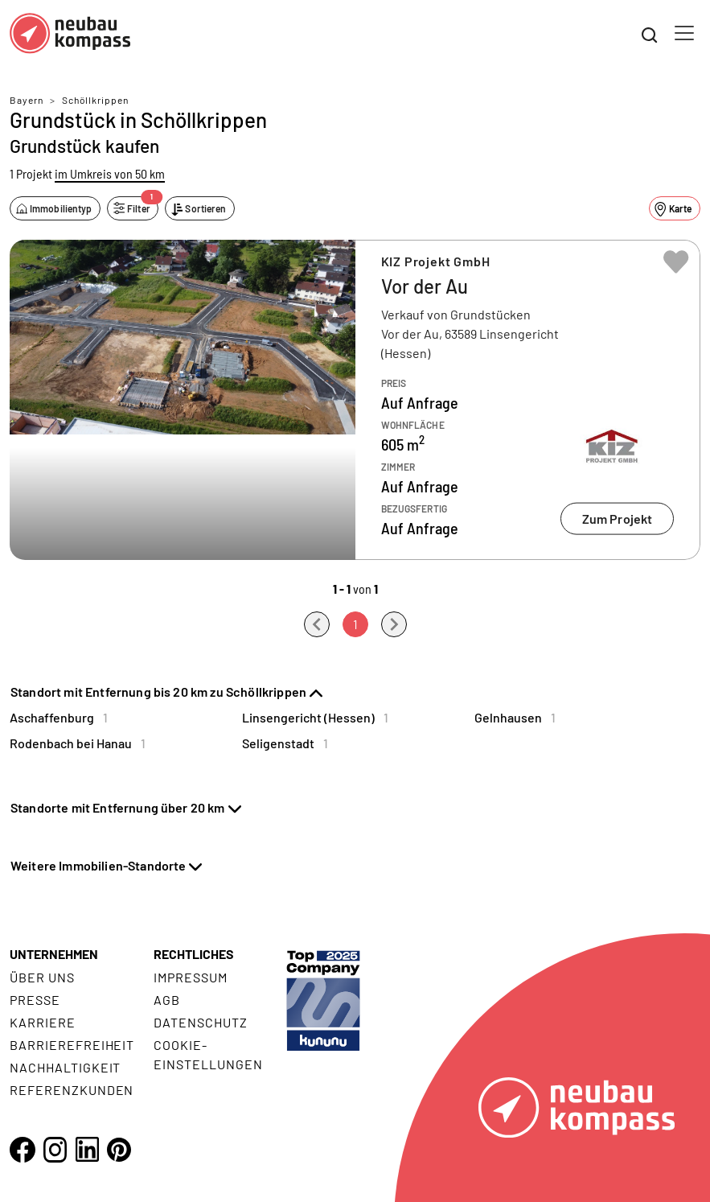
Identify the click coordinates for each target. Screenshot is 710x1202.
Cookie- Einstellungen (208, 1054)
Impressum (191, 977)
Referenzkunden (71, 1089)
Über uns (42, 977)
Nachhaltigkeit (65, 1067)
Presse (35, 999)
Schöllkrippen (95, 99)
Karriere (43, 1022)
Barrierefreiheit (72, 1044)
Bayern (26, 99)
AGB (167, 999)
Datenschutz (201, 1022)
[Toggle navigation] (684, 33)
